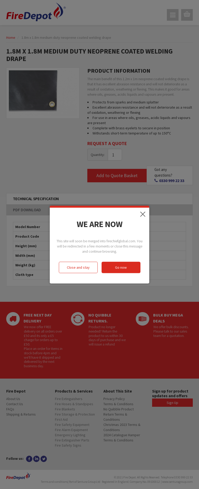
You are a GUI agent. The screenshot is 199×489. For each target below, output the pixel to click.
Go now (121, 267)
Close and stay (78, 267)
